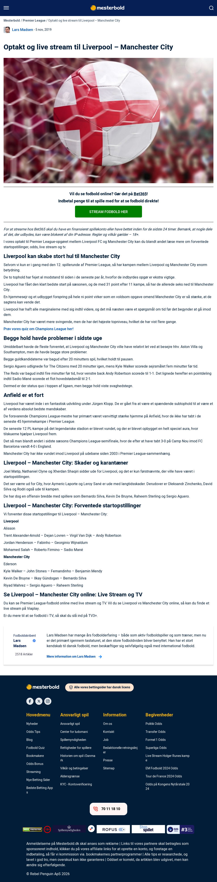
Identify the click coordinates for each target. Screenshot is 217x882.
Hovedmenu (38, 715)
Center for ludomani (74, 732)
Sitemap (109, 768)
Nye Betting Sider (38, 780)
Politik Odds (154, 724)
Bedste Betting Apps (39, 790)
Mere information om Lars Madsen (74, 656)
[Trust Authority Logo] (69, 829)
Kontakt (108, 732)
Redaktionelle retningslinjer (120, 750)
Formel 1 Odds (156, 740)
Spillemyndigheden (73, 740)
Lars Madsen (22, 30)
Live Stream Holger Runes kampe (168, 758)
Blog (29, 740)
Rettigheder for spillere (75, 748)
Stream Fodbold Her (108, 212)
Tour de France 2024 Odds (164, 776)
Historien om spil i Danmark (77, 758)
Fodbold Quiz (35, 748)
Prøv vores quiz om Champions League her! (38, 329)
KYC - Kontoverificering (76, 784)
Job (105, 740)
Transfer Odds (155, 732)
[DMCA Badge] (32, 829)
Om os (107, 724)
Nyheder (32, 724)
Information (114, 715)
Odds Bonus (34, 764)
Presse (108, 760)
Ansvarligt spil (74, 715)
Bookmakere (35, 756)
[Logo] (45, 687)
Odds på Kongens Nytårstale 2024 (168, 786)
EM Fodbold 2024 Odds (162, 768)
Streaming (33, 772)
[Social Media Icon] (29, 701)
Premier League (34, 20)
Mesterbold (12, 20)
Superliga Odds (156, 748)
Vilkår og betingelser (74, 768)
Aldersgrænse (69, 776)
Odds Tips (33, 732)
